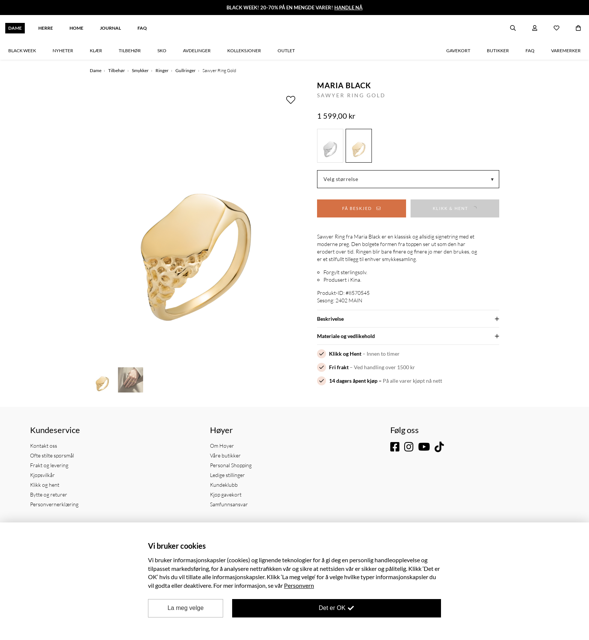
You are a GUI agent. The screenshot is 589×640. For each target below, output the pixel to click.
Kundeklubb (224, 485)
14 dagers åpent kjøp (353, 380)
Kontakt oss (43, 445)
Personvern (299, 585)
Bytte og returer (48, 494)
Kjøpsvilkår (42, 475)
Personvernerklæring (54, 504)
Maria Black (344, 85)
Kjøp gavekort (226, 494)
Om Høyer (222, 445)
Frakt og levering (49, 465)
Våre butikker (225, 455)
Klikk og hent (44, 485)
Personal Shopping (231, 465)
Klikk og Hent (345, 353)
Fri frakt (339, 367)
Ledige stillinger (227, 475)
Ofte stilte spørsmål (52, 455)
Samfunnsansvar (229, 504)
